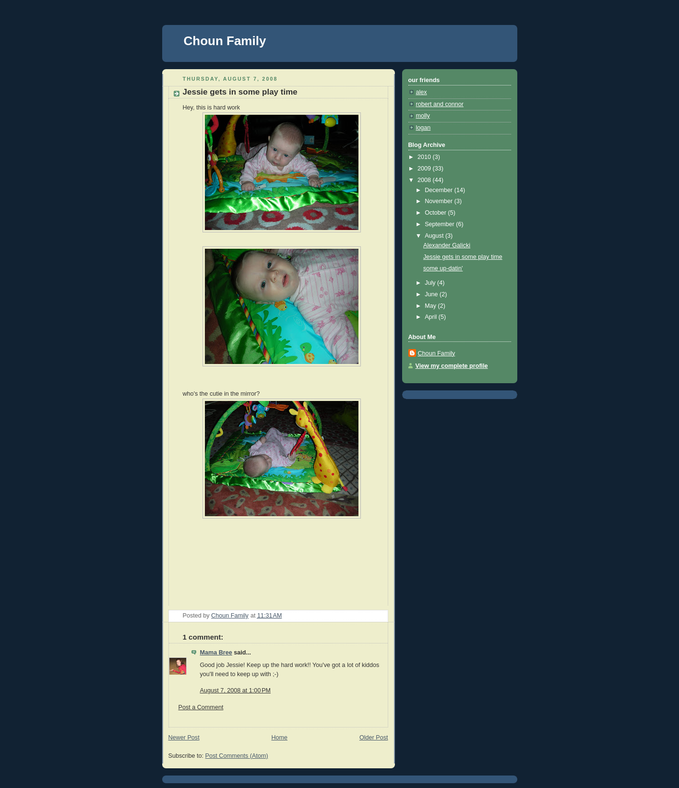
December (439, 190)
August (435, 235)
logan (423, 127)
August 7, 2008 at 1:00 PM (235, 690)
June (432, 294)
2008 (425, 180)
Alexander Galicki (446, 245)
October (436, 212)
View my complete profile (452, 366)
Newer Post (184, 737)
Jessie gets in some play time (462, 257)
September (440, 224)
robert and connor (440, 104)
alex (421, 92)
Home (279, 737)
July (431, 282)
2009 (425, 168)
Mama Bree (216, 652)
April (432, 317)
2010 (425, 157)
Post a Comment (201, 707)
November (439, 201)
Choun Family (225, 41)
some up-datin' (443, 268)
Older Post (373, 737)
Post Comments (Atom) (236, 755)
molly (423, 115)
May (431, 306)
